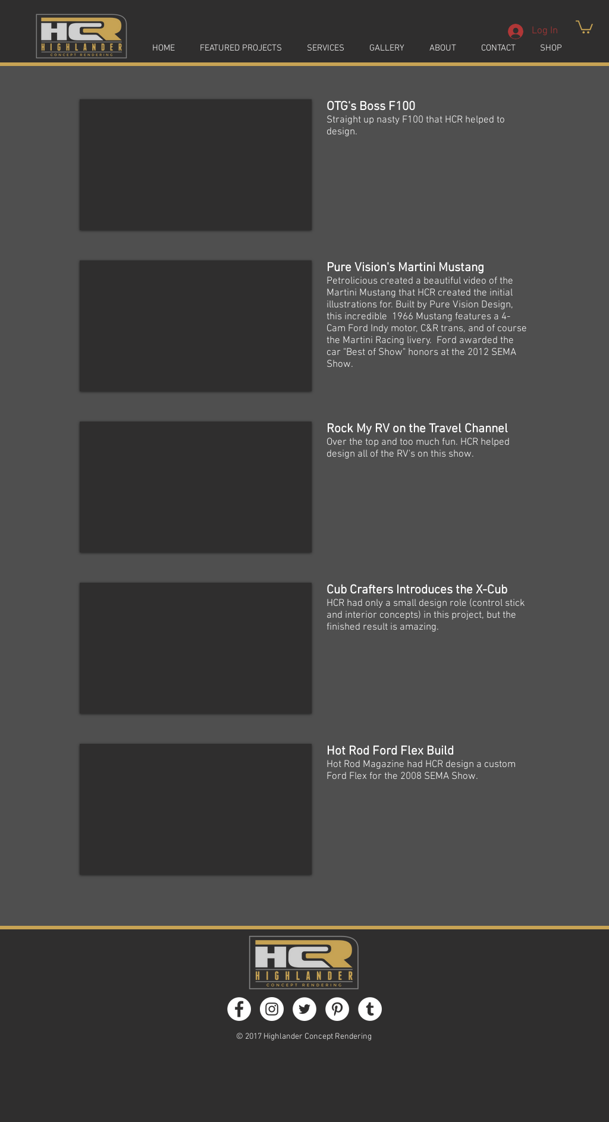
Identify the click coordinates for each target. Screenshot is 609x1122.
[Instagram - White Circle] (272, 1009)
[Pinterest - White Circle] (337, 1009)
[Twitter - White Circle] (304, 1009)
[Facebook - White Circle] (239, 1009)
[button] (584, 26)
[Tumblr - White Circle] (370, 1009)
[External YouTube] (196, 164)
